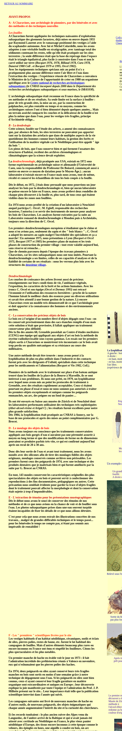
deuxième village (36, 264)
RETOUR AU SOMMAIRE (18, 3)
